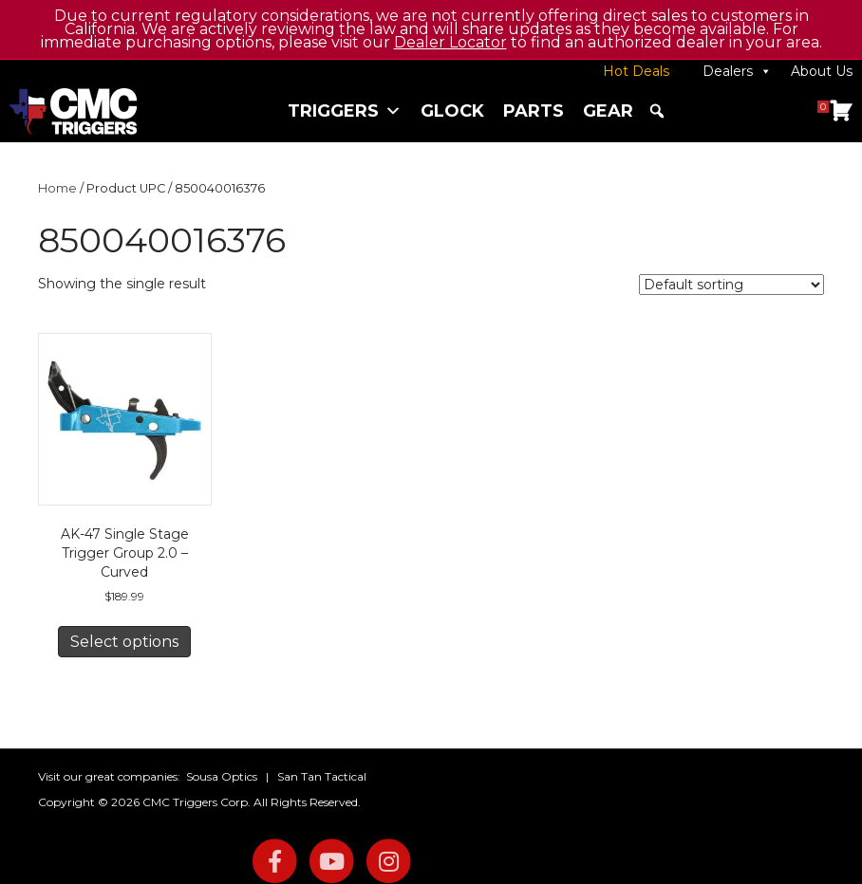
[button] (657, 111)
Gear (608, 111)
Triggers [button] (345, 111)
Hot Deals (636, 71)
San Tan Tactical (321, 776)
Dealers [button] (737, 71)
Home (57, 188)
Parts (533, 111)
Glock (452, 111)
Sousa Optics (221, 776)
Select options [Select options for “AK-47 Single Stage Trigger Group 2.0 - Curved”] (124, 642)
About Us (822, 71)
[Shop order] (731, 284)
